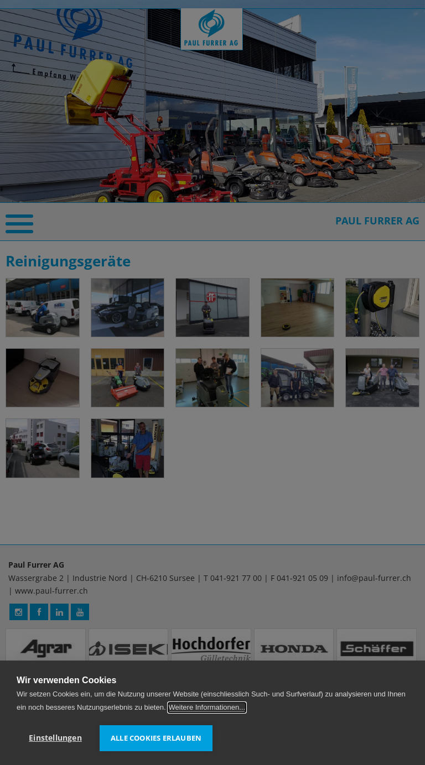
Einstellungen (55, 738)
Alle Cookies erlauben (156, 738)
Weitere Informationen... (207, 707)
